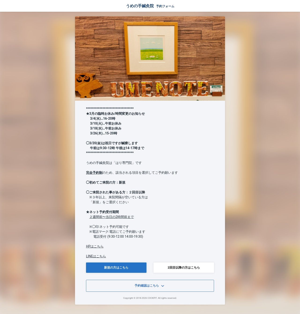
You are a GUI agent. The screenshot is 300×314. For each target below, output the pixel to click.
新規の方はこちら (116, 267)
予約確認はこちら (150, 286)
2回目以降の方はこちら (184, 267)
